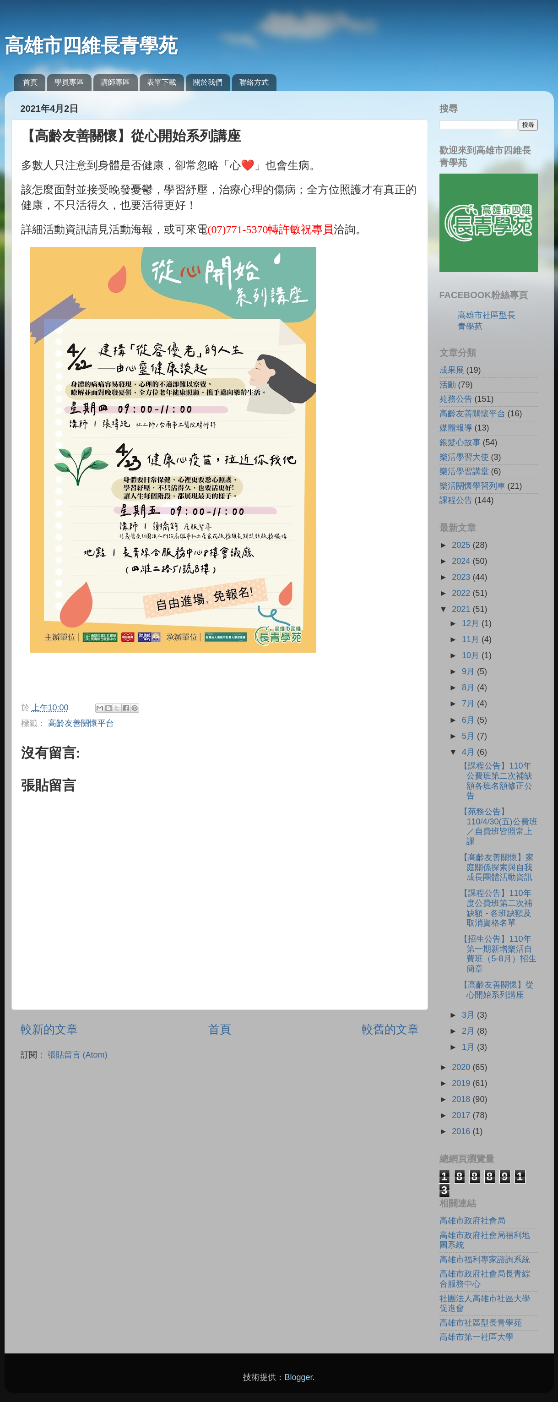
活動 (447, 384)
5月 (469, 736)
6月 (469, 720)
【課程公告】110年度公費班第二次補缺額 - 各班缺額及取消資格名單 (496, 908)
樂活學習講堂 (464, 471)
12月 (472, 623)
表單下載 (161, 82)
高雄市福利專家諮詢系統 (484, 1259)
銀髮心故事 (460, 442)
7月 (469, 703)
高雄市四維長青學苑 (91, 45)
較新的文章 (49, 1029)
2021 (462, 609)
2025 (462, 545)
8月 (469, 687)
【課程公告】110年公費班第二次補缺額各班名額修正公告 (496, 780)
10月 (472, 655)
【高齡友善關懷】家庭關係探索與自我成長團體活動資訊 (497, 867)
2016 (462, 1131)
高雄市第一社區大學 (476, 1337)
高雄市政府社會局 (472, 1220)
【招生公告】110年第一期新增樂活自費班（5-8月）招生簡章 (498, 953)
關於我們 (207, 82)
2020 (462, 1067)
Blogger (298, 1377)
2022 (462, 593)
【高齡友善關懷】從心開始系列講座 (497, 989)
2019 (462, 1083)
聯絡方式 (254, 82)
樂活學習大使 (464, 457)
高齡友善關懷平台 (81, 723)
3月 (469, 1015)
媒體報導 (455, 427)
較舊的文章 (390, 1029)
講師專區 (115, 82)
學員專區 (69, 82)
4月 (469, 752)
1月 (469, 1047)
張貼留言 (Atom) (78, 1054)
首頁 (30, 82)
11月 (472, 639)
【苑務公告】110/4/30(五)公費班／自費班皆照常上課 (498, 826)
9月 (469, 671)
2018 (462, 1099)
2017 (462, 1115)
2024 (462, 561)
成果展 (451, 370)
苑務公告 (455, 399)
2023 (462, 577)
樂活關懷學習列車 (472, 486)
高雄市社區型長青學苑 (480, 1322)
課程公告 (455, 500)
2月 (469, 1031)
